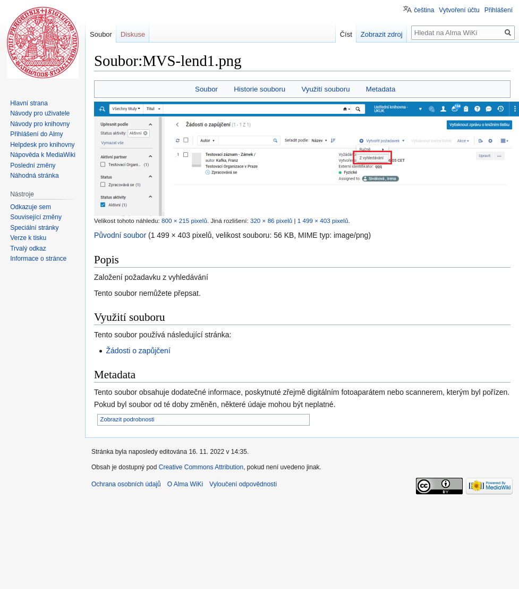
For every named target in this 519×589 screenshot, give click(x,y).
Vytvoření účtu (459, 10)
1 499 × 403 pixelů (322, 220)
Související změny (36, 217)
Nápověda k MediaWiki (42, 155)
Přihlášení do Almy (36, 134)
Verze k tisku (28, 238)
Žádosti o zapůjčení (138, 350)
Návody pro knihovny (40, 124)
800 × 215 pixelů (184, 220)
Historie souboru (259, 89)
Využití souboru (325, 89)
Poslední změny (32, 165)
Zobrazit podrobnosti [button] (127, 419)
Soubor (206, 89)
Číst (353, 34)
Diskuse (133, 34)
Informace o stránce (38, 258)
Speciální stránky (34, 227)
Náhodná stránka (34, 175)
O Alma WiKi (185, 484)
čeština (424, 10)
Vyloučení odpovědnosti (243, 484)
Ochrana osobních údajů (126, 484)
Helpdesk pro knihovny (42, 144)
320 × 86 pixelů (271, 220)
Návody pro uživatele (40, 113)
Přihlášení (498, 10)
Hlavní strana (29, 103)
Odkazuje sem (30, 207)
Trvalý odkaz (28, 248)
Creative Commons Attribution (201, 467)
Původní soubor (120, 235)
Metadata (380, 89)
